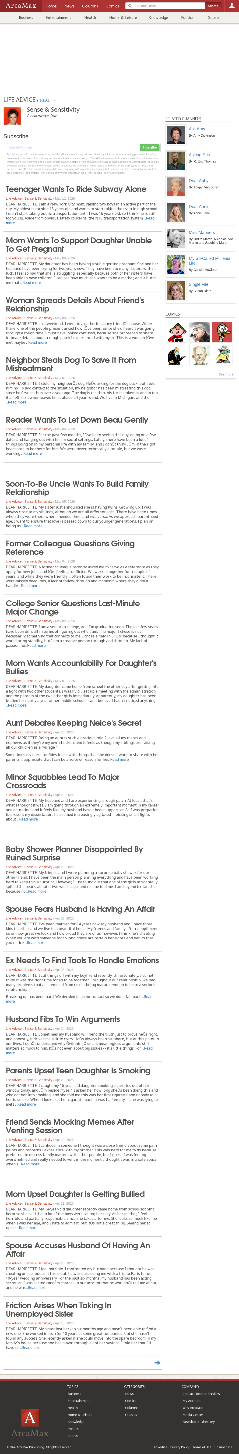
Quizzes (131, 1414)
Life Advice (14, 198)
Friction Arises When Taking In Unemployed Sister (58, 1308)
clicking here (117, 172)
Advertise (160, 1447)
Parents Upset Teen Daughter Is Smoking (78, 1070)
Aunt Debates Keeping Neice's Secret (73, 722)
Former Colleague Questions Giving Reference (70, 547)
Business (26, 17)
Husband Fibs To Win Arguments (63, 1018)
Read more (31, 282)
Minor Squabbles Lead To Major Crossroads (62, 780)
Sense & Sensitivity (38, 198)
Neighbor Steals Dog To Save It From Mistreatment (71, 363)
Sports (214, 17)
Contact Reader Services (201, 1393)
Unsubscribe (223, 1447)
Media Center (193, 1414)
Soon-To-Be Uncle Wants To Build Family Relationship (77, 487)
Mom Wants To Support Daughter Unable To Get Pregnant (79, 243)
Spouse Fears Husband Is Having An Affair (80, 908)
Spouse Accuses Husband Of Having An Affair (78, 1248)
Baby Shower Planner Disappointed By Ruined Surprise (74, 852)
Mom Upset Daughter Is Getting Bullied (75, 1193)
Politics (187, 17)
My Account (192, 1400)
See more (226, 374)
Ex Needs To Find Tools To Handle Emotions (82, 959)
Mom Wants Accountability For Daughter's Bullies (81, 666)
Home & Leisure (123, 17)
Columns (131, 1407)
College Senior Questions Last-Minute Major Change (73, 606)
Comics (130, 1400)
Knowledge (158, 17)
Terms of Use (201, 1447)
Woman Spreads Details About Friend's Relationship (75, 303)
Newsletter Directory (199, 1421)
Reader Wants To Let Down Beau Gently (77, 419)
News (129, 1393)
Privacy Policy (179, 1447)
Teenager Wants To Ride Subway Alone (76, 188)
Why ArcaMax (193, 1407)
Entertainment (58, 17)
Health (90, 17)
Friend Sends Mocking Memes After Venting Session (70, 1125)
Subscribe (150, 147)
